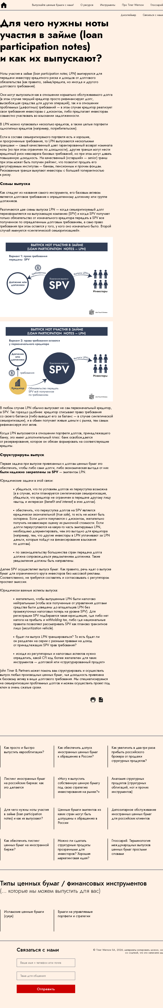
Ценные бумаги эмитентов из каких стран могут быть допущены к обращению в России (79, 816)
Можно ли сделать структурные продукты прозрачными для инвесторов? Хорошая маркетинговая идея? (74, 849)
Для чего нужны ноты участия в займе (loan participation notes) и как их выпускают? (26, 814)
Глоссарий (156, 5)
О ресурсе (86, 5)
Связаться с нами (153, 15)
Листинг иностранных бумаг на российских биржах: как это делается (24, 783)
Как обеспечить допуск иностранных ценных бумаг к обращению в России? (78, 752)
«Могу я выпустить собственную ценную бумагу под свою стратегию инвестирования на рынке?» (79, 785)
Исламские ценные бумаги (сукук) (24, 914)
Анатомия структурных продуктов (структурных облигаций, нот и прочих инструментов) (130, 785)
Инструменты (107, 5)
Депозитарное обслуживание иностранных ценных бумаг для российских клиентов (134, 814)
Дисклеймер (128, 15)
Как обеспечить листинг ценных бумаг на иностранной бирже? (26, 845)
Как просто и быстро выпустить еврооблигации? (24, 750)
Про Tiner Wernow (133, 5)
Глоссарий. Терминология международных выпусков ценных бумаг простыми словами (131, 847)
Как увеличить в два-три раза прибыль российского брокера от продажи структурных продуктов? (133, 754)
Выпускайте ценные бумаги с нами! (53, 5)
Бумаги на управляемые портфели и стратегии (75, 914)
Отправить (46, 989)
